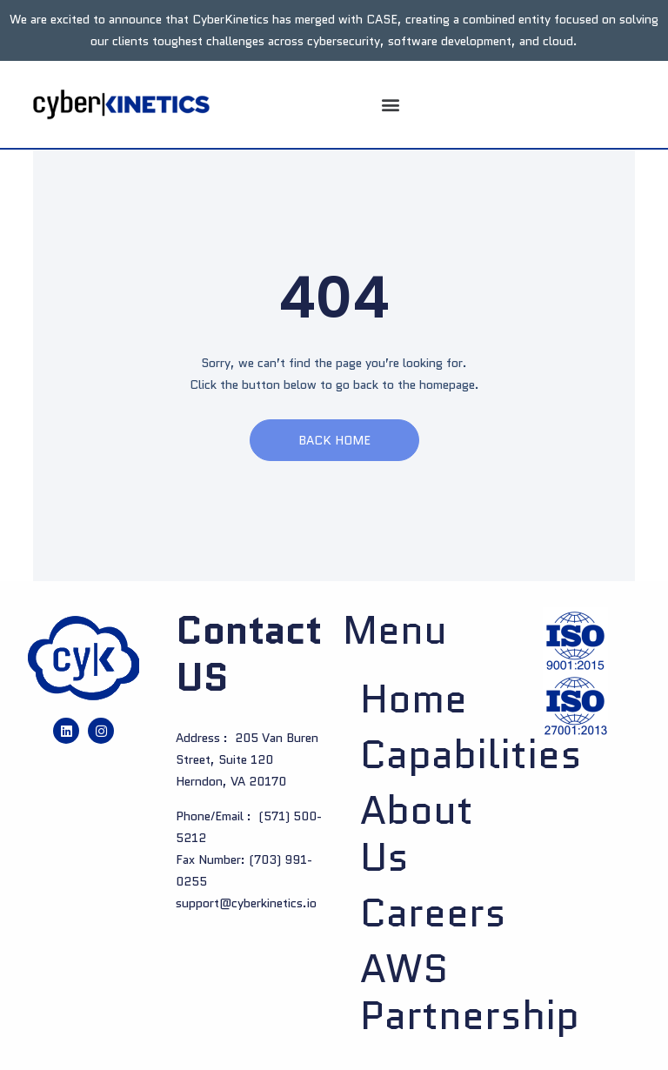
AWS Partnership (426, 992)
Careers (426, 913)
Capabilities (426, 755)
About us (416, 834)
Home (413, 699)
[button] (390, 104)
